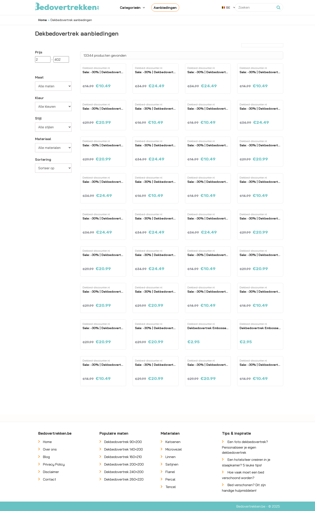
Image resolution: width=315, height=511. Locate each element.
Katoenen (172, 442)
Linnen (170, 457)
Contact (49, 479)
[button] (228, 7)
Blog (46, 457)
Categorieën (130, 7)
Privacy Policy (54, 464)
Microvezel (173, 449)
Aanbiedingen (165, 7)
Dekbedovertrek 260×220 (124, 479)
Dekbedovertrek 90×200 (123, 442)
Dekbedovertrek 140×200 (123, 449)
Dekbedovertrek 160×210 (123, 457)
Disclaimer (51, 472)
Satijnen (171, 464)
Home (42, 20)
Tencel (170, 487)
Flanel (170, 472)
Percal (170, 479)
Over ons (50, 449)
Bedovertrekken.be (250, 506)
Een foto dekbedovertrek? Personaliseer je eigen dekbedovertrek (245, 447)
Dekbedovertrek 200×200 (124, 464)
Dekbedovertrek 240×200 (124, 472)
